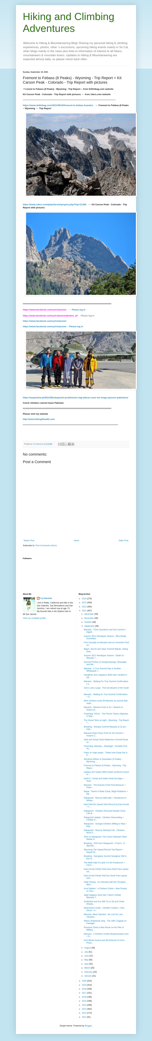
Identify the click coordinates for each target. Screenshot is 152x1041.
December (89, 614)
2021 (84, 610)
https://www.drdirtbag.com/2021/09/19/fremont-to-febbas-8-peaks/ (58, 105)
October (88, 622)
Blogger (88, 1026)
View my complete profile (34, 618)
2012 (84, 1013)
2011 (84, 1017)
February (88, 972)
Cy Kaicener (46, 598)
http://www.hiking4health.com (39, 419)
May (86, 960)
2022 (84, 606)
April (86, 964)
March (87, 968)
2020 (84, 981)
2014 (84, 1005)
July (86, 952)
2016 (84, 997)
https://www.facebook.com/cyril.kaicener (45, 321)
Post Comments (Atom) (46, 545)
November (89, 618)
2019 (84, 985)
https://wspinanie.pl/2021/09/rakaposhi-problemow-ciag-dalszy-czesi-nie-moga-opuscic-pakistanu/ (75, 397)
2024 (84, 598)
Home (76, 540)
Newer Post (29, 540)
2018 (84, 989)
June (86, 956)
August (87, 948)
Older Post (123, 540)
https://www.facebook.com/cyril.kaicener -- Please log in (53, 326)
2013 (84, 1009)
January (88, 976)
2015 (84, 1001)
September (89, 626)
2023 (84, 602)
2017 (84, 993)
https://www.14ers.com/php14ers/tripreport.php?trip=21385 (55, 204)
